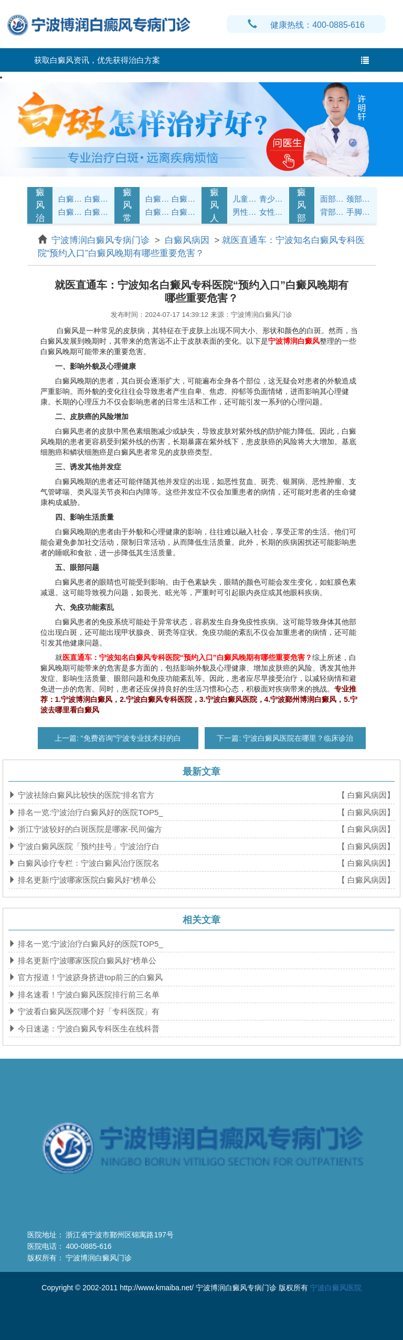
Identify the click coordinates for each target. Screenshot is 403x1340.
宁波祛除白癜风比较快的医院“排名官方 (85, 794)
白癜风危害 (96, 211)
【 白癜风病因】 (366, 794)
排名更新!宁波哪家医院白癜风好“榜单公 (86, 879)
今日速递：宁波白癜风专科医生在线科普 (88, 1028)
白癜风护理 (157, 198)
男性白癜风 (244, 211)
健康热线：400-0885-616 (306, 24)
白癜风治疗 (40, 205)
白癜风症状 (70, 198)
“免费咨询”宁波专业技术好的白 (130, 738)
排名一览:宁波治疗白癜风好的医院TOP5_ (89, 812)
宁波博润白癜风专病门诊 (101, 240)
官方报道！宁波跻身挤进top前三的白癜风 (89, 977)
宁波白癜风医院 (336, 1287)
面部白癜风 (332, 198)
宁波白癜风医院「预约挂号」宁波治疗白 (88, 846)
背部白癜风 (332, 211)
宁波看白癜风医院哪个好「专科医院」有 (88, 1011)
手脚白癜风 (358, 211)
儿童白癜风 (244, 198)
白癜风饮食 (184, 198)
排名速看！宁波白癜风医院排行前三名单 (88, 994)
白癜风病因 (70, 211)
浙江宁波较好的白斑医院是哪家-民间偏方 (89, 829)
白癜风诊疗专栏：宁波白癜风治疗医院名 (88, 863)
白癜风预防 (184, 211)
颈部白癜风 (358, 198)
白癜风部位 (301, 205)
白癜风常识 (127, 205)
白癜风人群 (214, 205)
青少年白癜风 (271, 198)
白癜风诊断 (96, 198)
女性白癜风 (271, 211)
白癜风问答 (157, 211)
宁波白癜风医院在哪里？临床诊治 (297, 738)
